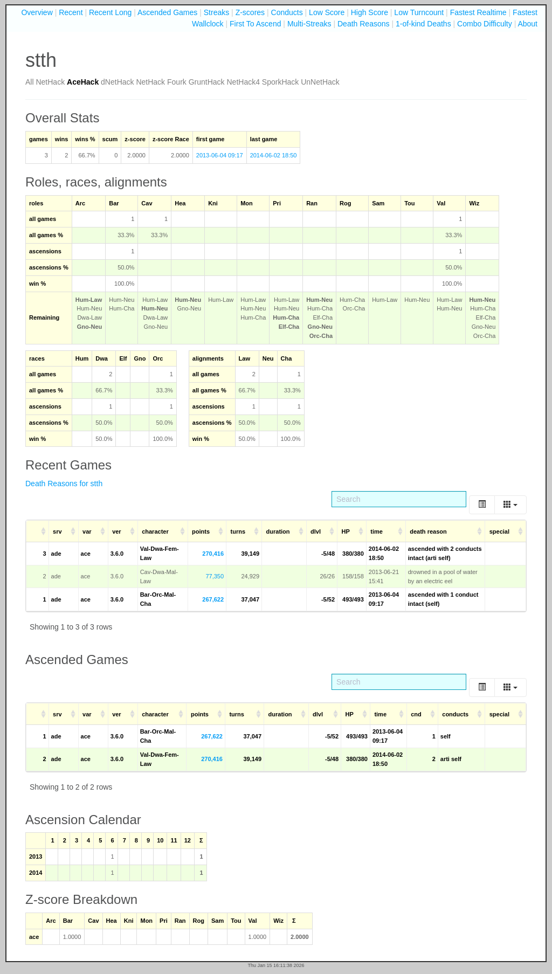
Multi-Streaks (309, 23)
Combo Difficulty (484, 23)
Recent (70, 12)
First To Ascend (255, 23)
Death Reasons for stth (63, 483)
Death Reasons (363, 23)
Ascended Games (167, 12)
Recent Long (110, 12)
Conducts (287, 12)
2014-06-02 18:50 (273, 155)
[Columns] (510, 504)
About (527, 23)
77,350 (214, 576)
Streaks (216, 12)
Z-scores (250, 12)
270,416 (213, 553)
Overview (36, 12)
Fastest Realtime (478, 12)
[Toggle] (482, 504)
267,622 (213, 599)
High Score (369, 12)
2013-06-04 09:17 (219, 155)
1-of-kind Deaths (423, 23)
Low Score (326, 12)
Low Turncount (419, 12)
